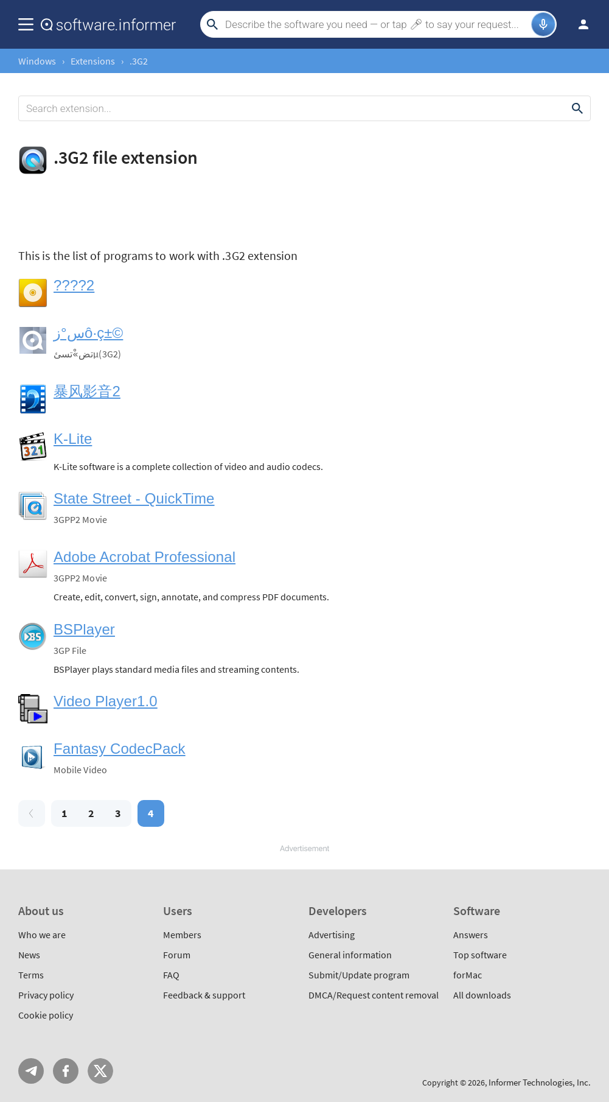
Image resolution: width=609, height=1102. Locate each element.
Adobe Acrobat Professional (144, 557)
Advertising (331, 934)
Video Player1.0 (106, 701)
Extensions (93, 61)
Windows (37, 61)
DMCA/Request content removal (373, 995)
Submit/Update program (358, 975)
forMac (467, 975)
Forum (176, 955)
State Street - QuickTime (134, 498)
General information (350, 955)
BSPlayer (84, 629)
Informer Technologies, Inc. (540, 1082)
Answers (470, 934)
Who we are (42, 934)
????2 (74, 285)
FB (65, 1071)
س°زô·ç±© (88, 333)
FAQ (171, 975)
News (29, 955)
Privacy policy (46, 995)
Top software (480, 955)
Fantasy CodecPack (120, 748)
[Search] (376, 24)
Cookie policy (45, 1015)
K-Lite (73, 438)
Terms (31, 975)
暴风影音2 (87, 391)
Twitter (100, 1071)
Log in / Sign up (578, 24)
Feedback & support (204, 995)
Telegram (31, 1071)
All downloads (482, 995)
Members (182, 934)
